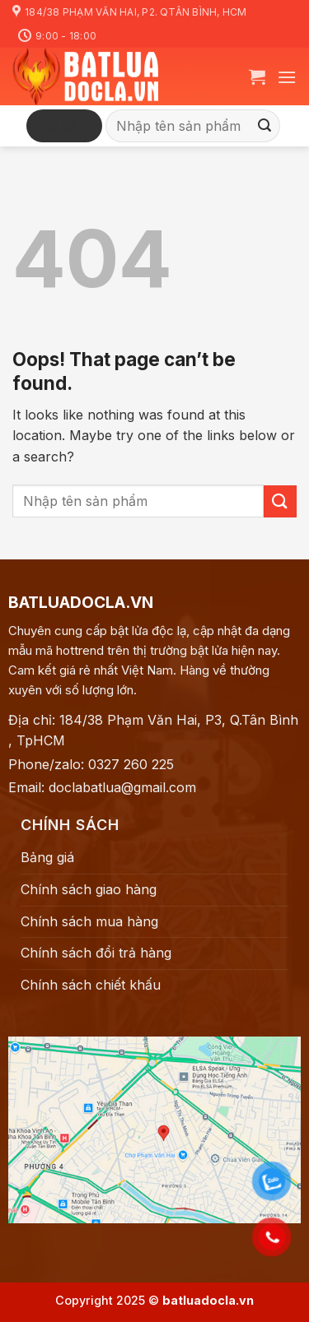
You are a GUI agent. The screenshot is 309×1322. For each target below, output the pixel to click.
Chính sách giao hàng (89, 889)
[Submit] (265, 127)
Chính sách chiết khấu (91, 984)
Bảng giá (47, 857)
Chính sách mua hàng (89, 921)
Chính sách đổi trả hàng (96, 952)
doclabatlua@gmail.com (122, 787)
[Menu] (287, 77)
